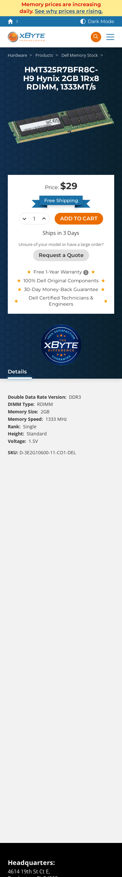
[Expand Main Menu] (110, 37)
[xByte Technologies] (26, 37)
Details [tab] (17, 372)
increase (43, 218)
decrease (24, 218)
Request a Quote (61, 255)
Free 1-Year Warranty (58, 272)
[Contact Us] (56, 37)
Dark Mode (101, 21)
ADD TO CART (79, 218)
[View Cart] (69, 37)
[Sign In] (82, 37)
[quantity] (34, 218)
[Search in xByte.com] (96, 37)
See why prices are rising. (69, 11)
